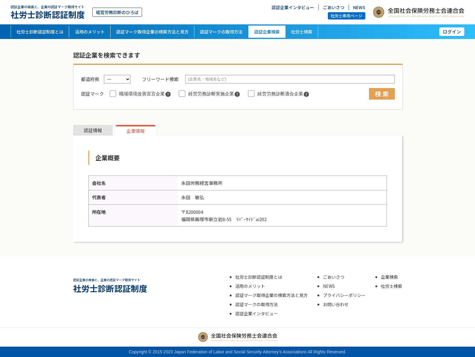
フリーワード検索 (160, 79)
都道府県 (90, 79)
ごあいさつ (333, 7)
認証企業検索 (267, 32)
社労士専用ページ (346, 16)
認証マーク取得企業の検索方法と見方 (152, 32)
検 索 (382, 93)
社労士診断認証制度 (48, 12)
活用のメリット (90, 32)
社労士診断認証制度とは (39, 32)
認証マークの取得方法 (221, 32)
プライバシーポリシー (344, 295)
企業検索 (389, 277)
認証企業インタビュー (292, 7)
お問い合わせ (336, 304)
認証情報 (93, 130)
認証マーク (92, 93)
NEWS (359, 7)
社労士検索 (301, 32)
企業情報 (135, 131)
